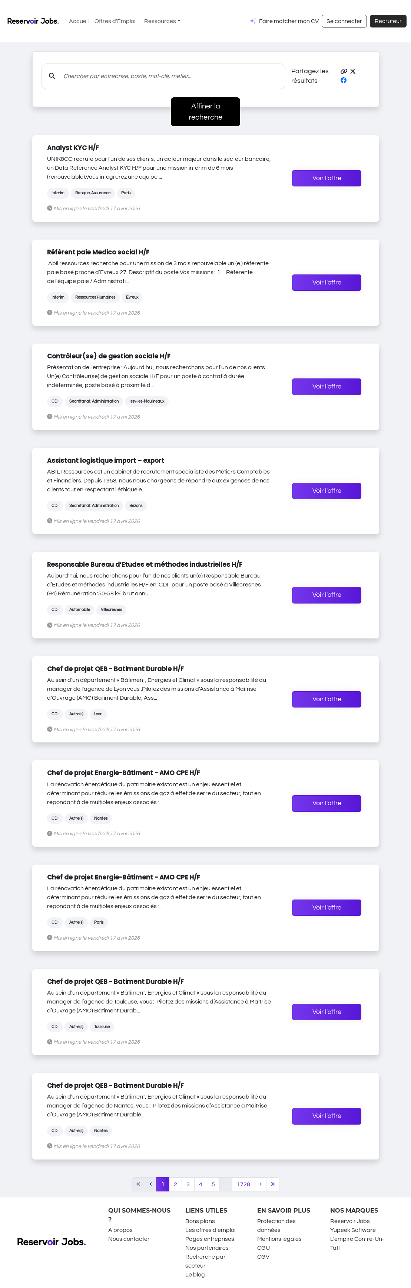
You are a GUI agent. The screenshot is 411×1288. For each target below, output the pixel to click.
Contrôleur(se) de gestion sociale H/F (108, 356)
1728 (243, 1184)
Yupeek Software (353, 1230)
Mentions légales (279, 1239)
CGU (263, 1248)
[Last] (273, 1184)
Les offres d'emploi (210, 1230)
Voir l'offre (326, 178)
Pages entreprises (209, 1239)
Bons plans (200, 1221)
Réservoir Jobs (350, 1221)
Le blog (195, 1275)
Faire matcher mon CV (289, 21)
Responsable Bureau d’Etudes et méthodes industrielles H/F (144, 564)
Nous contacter (129, 1239)
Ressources (160, 21)
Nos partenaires (207, 1248)
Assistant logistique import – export (105, 460)
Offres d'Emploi (115, 21)
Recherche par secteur (205, 1261)
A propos (120, 1230)
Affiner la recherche (205, 112)
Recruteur (388, 21)
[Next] (260, 1184)
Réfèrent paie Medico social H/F (98, 252)
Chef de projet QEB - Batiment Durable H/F (115, 668)
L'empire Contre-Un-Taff (357, 1243)
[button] (344, 72)
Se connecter (344, 21)
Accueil (79, 21)
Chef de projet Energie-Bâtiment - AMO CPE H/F (123, 772)
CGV (263, 1257)
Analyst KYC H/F (73, 147)
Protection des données (276, 1225)
